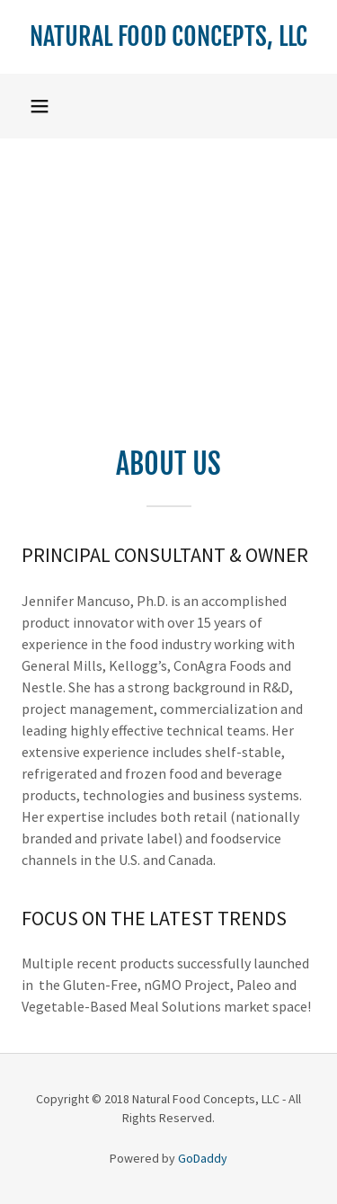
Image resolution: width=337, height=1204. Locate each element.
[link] (168, 37)
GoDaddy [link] (202, 1158)
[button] (40, 106)
